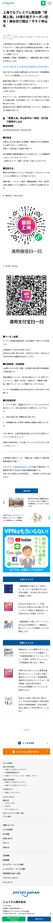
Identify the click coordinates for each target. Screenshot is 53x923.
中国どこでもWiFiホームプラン (15, 782)
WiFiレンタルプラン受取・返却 (13, 813)
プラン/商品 (7, 816)
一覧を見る (26, 490)
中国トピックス (11, 35)
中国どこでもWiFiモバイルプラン (16, 785)
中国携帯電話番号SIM (12, 772)
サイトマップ (7, 882)
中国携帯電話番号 (20, 466)
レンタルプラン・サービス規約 (14, 869)
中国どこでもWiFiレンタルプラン (16, 769)
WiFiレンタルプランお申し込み (13, 919)
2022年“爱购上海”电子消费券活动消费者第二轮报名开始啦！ (26, 66)
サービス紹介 (7, 763)
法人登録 (6, 834)
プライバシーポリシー (11, 878)
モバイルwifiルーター (12, 809)
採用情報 (6, 860)
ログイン (6, 843)
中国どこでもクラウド (12, 792)
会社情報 (6, 855)
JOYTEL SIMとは (8, 797)
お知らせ (6, 847)
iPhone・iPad (9, 803)
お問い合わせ (7, 838)
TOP (4, 35)
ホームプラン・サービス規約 (13, 864)
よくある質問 (7, 829)
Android (8, 806)
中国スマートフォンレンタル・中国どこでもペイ (21, 776)
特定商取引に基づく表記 (11, 873)
